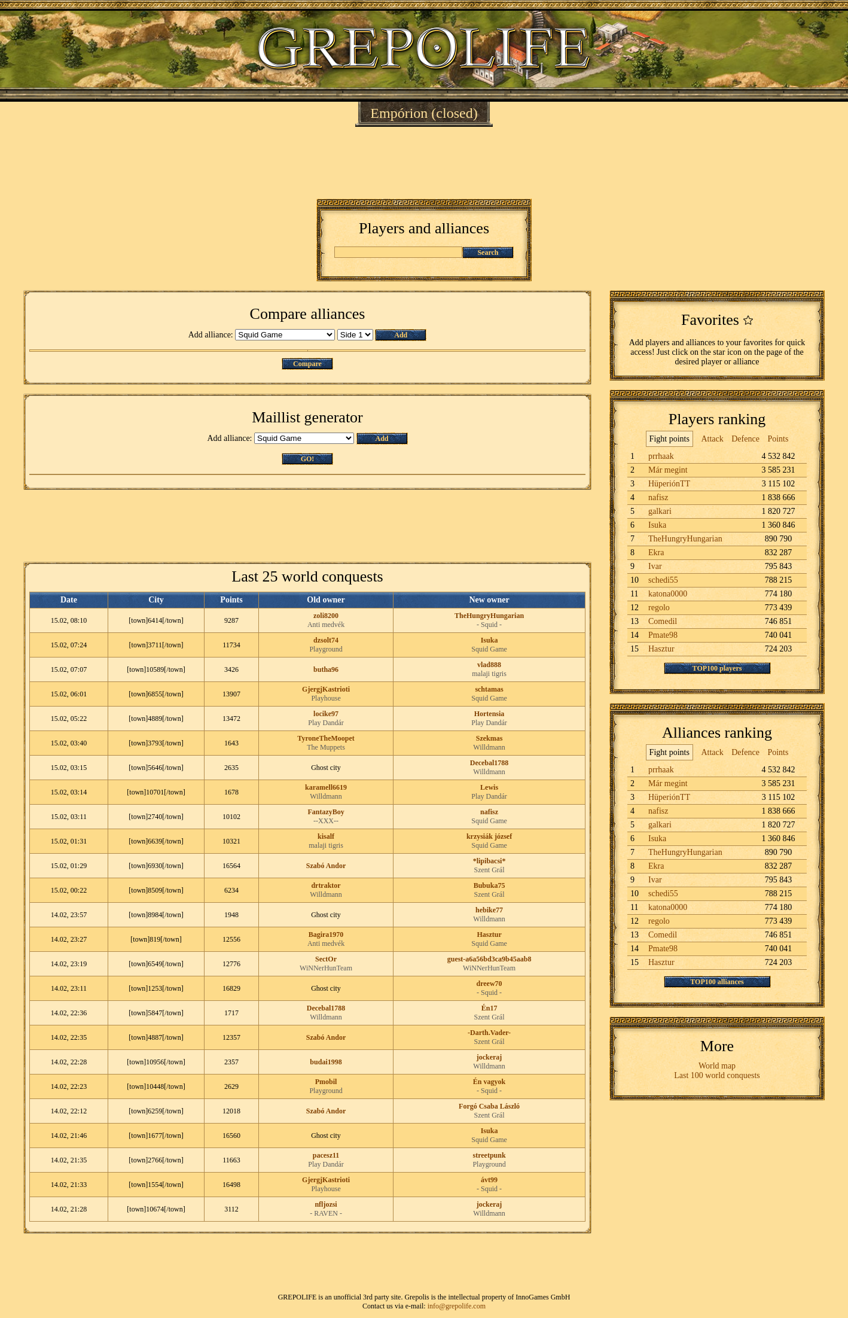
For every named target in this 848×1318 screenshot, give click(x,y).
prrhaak (661, 456)
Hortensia (489, 714)
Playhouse (325, 698)
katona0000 (667, 593)
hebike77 (489, 910)
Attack (712, 438)
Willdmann (489, 747)
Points (777, 438)
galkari (660, 511)
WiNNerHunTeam (326, 968)
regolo (659, 607)
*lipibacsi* (489, 861)
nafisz (489, 812)
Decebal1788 (489, 763)
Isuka (489, 640)
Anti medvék (325, 624)
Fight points (669, 438)
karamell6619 (326, 787)
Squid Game (489, 649)
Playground (325, 649)
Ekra (656, 552)
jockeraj (489, 1057)
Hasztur (489, 934)
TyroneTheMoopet (326, 738)
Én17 (489, 1008)
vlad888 (489, 664)
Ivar (655, 566)
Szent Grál (489, 870)
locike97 (325, 714)
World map (717, 1065)
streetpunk (488, 1155)
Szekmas (489, 738)
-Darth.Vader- (489, 1032)
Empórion (399, 113)
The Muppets (326, 747)
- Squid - (489, 624)
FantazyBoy (325, 812)
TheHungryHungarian (489, 615)
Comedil (662, 621)
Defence (745, 438)
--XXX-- (325, 821)
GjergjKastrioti (326, 689)
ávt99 (489, 1180)
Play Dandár (326, 723)
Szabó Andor (326, 866)
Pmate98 (663, 635)
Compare (307, 364)
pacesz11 (326, 1155)
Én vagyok (489, 1081)
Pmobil (326, 1081)
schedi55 (663, 580)
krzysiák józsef (489, 836)
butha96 (325, 669)
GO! (308, 459)
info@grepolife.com (457, 1306)
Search (487, 252)
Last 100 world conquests (716, 1075)
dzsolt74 (325, 640)
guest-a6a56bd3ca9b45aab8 (489, 959)
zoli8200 (325, 615)
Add (400, 335)
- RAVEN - (326, 1213)
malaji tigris (489, 673)
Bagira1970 (326, 934)
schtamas (489, 689)
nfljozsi (326, 1204)
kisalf (326, 836)
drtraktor (325, 885)
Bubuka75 (489, 885)
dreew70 (489, 983)
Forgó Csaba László (489, 1106)
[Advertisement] (424, 163)
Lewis (489, 787)
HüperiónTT (669, 483)
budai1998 (325, 1062)
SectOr (326, 959)
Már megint (668, 469)
